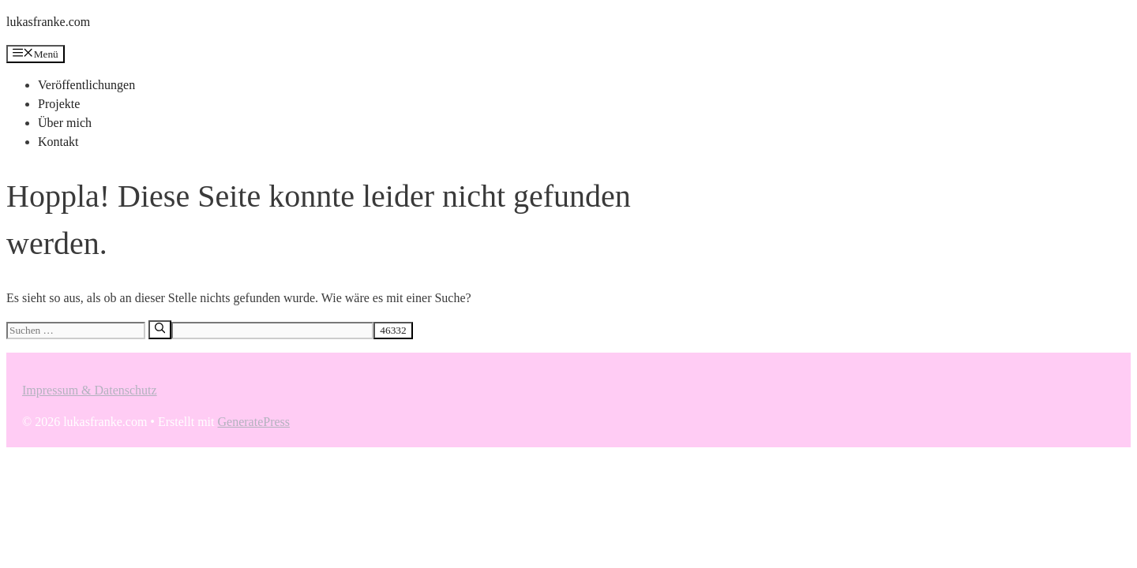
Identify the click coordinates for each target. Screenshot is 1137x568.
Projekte (59, 103)
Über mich (65, 122)
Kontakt (58, 141)
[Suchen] (159, 329)
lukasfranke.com (48, 21)
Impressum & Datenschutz (89, 390)
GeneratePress (254, 421)
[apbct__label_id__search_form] (272, 330)
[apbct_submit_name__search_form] (392, 330)
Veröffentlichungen (86, 85)
